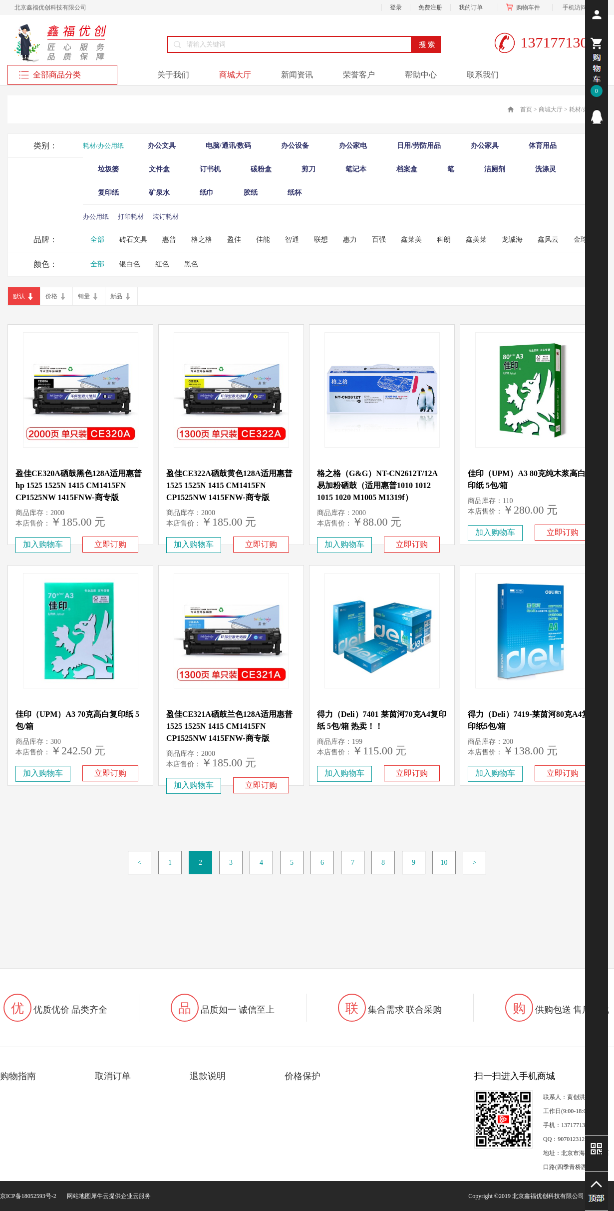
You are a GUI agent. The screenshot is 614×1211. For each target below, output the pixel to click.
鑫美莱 (476, 239)
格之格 (201, 239)
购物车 (525, 7)
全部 (97, 239)
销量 (84, 296)
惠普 (169, 239)
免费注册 (430, 7)
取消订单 (113, 1076)
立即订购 (110, 544)
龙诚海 (512, 239)
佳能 (263, 239)
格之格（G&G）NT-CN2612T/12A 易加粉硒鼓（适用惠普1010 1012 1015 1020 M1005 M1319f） (377, 485)
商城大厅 (551, 109)
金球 (581, 239)
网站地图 (77, 1196)
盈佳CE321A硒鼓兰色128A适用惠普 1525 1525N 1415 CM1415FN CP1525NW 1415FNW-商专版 (229, 726)
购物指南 (18, 1076)
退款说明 (208, 1076)
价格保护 (302, 1076)
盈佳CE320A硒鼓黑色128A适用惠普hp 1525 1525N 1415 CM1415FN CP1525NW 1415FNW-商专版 (78, 485)
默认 (19, 296)
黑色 (191, 264)
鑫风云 (548, 239)
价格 (51, 296)
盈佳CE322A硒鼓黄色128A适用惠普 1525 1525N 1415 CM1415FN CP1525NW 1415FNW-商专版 (229, 485)
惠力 (350, 239)
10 (444, 862)
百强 (379, 239)
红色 (162, 264)
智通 (292, 239)
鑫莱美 (411, 239)
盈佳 (234, 239)
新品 (116, 296)
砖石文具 (133, 239)
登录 (396, 7)
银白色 (129, 264)
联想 (321, 239)
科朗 (444, 239)
